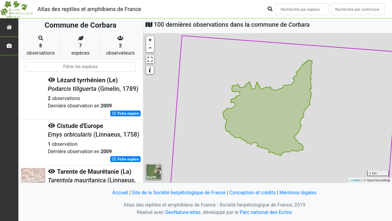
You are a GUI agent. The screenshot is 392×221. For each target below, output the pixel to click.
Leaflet (355, 180)
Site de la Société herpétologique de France (179, 193)
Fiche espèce (125, 113)
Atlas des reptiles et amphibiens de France (89, 9)
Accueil (120, 193)
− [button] (150, 48)
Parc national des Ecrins (265, 212)
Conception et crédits (252, 193)
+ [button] (150, 40)
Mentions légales (297, 193)
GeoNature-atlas (183, 212)
